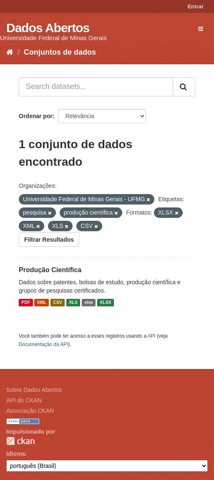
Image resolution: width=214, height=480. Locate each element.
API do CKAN (24, 400)
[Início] (9, 52)
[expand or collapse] (201, 28)
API (152, 336)
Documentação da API (43, 344)
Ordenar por (36, 116)
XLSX (105, 302)
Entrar (196, 6)
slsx (88, 302)
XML (41, 302)
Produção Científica (50, 269)
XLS (73, 302)
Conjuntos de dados (60, 52)
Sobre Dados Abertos (34, 390)
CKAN (20, 441)
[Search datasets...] (96, 86)
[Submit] (184, 86)
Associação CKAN (30, 410)
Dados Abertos (47, 28)
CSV (57, 302)
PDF (25, 302)
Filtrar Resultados (49, 239)
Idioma (15, 453)
